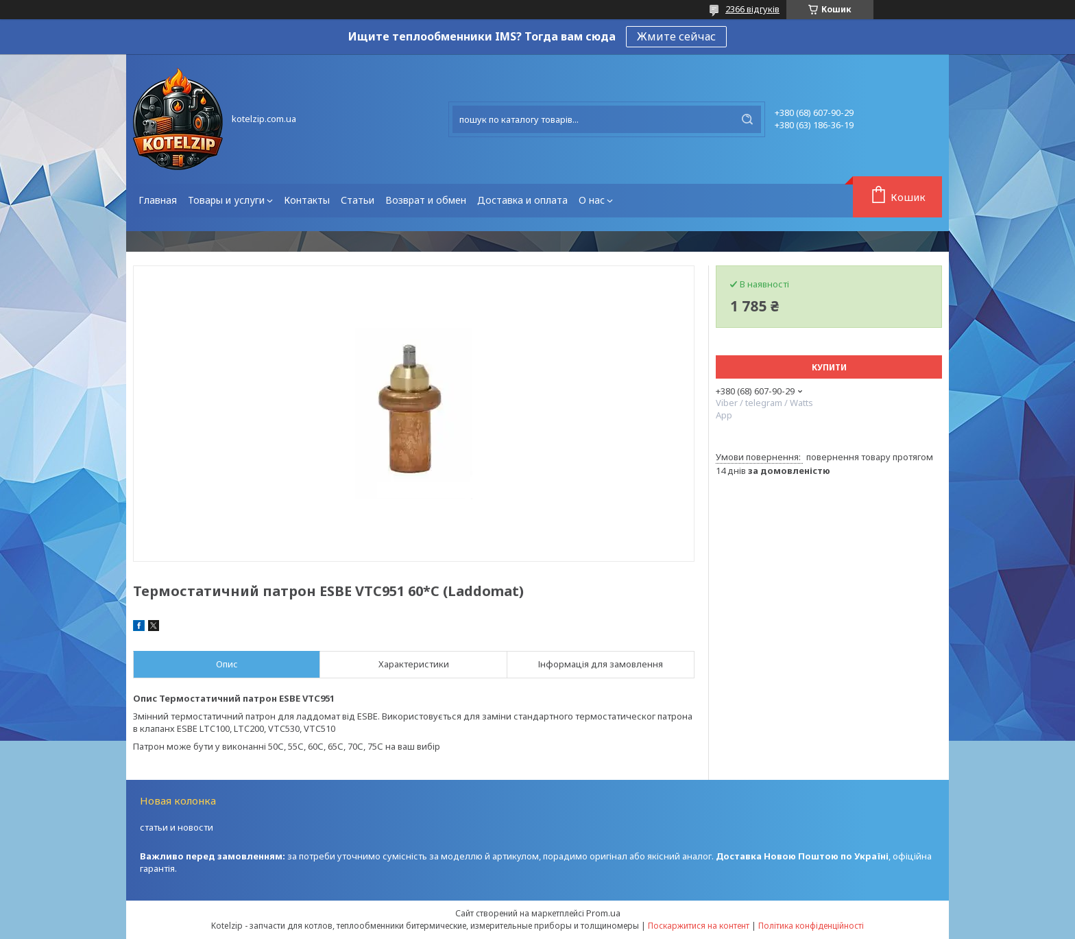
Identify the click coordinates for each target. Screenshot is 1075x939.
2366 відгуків (752, 9)
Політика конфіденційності (811, 925)
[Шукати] (747, 119)
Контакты (307, 199)
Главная (157, 199)
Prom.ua (603, 913)
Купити (829, 367)
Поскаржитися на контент (698, 925)
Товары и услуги (226, 199)
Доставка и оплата (522, 199)
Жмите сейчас (676, 36)
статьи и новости (176, 827)
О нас (592, 199)
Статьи (357, 199)
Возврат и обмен (425, 199)
